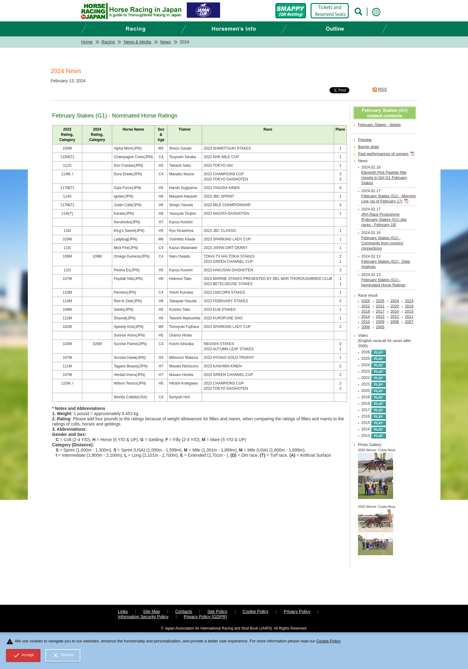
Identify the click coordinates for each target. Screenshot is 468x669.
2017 (380, 311)
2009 (380, 322)
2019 (409, 306)
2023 (409, 301)
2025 (380, 301)
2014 (365, 316)
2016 (394, 311)
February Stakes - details (379, 125)
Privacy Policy (297, 611)
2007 (409, 322)
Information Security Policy (143, 616)
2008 (394, 322)
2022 (365, 306)
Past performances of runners (383, 154)
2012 (394, 316)
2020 (394, 306)
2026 (365, 301)
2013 (380, 316)
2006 (365, 327)
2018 (365, 311)
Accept (23, 655)
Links (123, 611)
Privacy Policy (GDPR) (205, 616)
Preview (365, 140)
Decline (63, 655)
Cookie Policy (256, 611)
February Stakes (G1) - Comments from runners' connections (382, 243)
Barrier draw (368, 147)
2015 (409, 311)
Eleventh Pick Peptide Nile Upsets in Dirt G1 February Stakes (384, 177)
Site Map (151, 611)
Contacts (183, 611)
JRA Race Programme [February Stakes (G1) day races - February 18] (384, 219)
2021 (380, 306)
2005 (380, 327)
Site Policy (217, 611)
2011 (409, 316)
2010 (365, 322)
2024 (394, 301)
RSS (382, 89)
